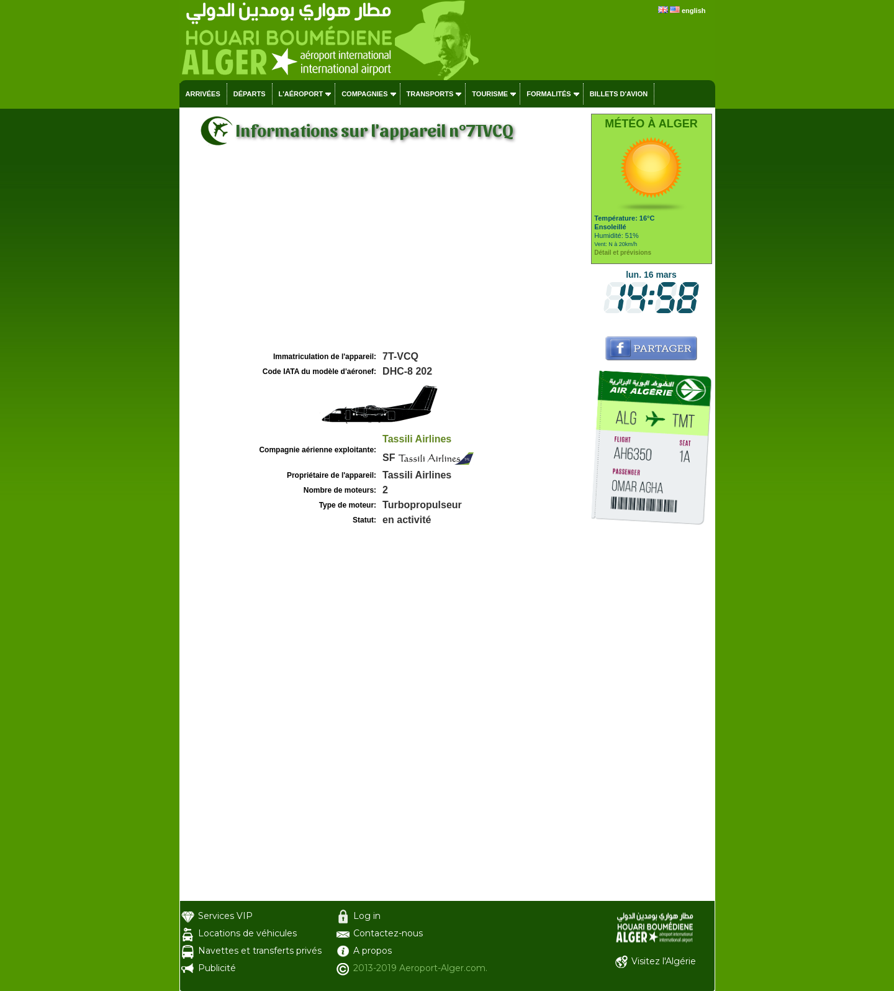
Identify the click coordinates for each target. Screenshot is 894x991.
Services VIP (225, 915)
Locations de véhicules (247, 933)
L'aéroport (301, 94)
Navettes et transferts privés (260, 950)
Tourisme (490, 94)
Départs (249, 94)
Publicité (217, 968)
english (694, 10)
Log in (367, 915)
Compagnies (364, 94)
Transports (430, 94)
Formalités (548, 94)
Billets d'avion (619, 94)
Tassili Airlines (416, 439)
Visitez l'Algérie (663, 961)
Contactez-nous (388, 933)
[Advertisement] (384, 255)
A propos (372, 950)
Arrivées (203, 94)
